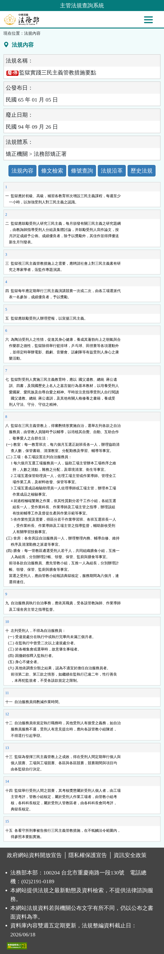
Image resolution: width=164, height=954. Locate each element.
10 (7, 622)
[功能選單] (148, 19)
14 (7, 781)
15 (7, 821)
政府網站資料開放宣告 (34, 855)
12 (7, 714)
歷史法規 (142, 171)
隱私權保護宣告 (87, 855)
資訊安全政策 (130, 855)
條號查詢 (82, 171)
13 (7, 748)
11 (7, 693)
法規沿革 (112, 171)
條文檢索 (52, 171)
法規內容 (22, 171)
